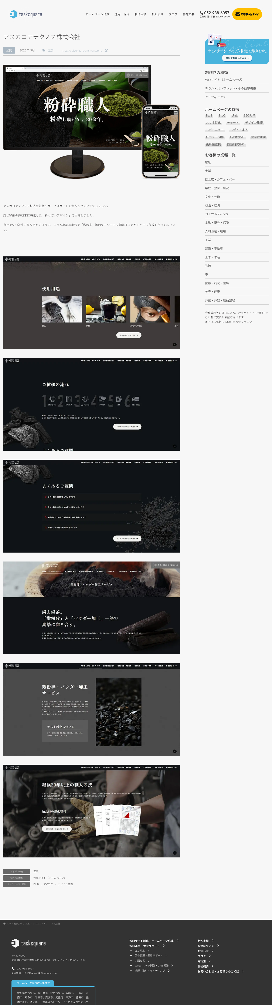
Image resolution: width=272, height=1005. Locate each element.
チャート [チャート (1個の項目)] (233, 122)
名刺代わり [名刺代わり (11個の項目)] (237, 137)
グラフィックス (215, 97)
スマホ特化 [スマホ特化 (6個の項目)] (213, 122)
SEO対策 (48, 884)
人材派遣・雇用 (215, 231)
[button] (48, 50)
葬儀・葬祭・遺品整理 (220, 300)
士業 (208, 171)
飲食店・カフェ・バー (220, 179)
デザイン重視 (65, 884)
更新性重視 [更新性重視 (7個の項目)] (213, 144)
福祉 (208, 162)
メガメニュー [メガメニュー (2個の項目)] (215, 130)
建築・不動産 (214, 248)
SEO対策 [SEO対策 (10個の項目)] (249, 115)
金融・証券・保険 (217, 222)
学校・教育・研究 (217, 188)
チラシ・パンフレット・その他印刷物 (230, 88)
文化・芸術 (212, 197)
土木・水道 (212, 257)
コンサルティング (217, 214)
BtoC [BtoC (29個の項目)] (222, 115)
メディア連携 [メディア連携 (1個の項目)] (239, 130)
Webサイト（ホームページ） (50, 877)
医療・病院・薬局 (217, 283)
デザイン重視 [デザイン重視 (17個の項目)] (254, 122)
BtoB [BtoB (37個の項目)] (209, 115)
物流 (208, 265)
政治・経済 (212, 205)
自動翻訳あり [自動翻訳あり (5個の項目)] (236, 144)
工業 (35, 871)
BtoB (36, 884)
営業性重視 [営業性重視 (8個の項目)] (258, 137)
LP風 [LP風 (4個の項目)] (234, 115)
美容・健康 (212, 291)
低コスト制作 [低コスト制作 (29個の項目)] (215, 137)
